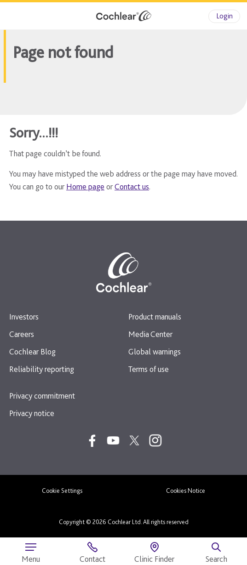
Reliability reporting (41, 369)
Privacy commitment (42, 395)
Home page (85, 186)
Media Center (150, 334)
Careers (21, 334)
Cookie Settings (62, 490)
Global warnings (154, 351)
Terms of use (148, 369)
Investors (24, 316)
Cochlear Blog (32, 351)
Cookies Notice (185, 490)
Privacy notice (31, 413)
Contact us (132, 186)
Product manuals (154, 316)
